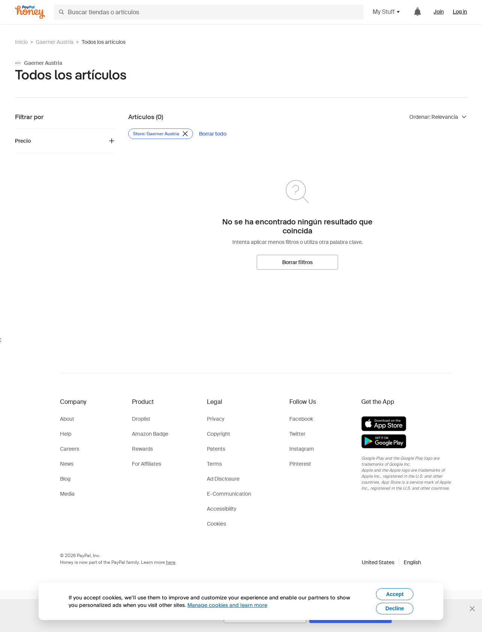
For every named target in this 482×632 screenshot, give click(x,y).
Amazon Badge (150, 433)
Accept (395, 594)
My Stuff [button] (387, 12)
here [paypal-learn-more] (170, 562)
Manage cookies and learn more (227, 605)
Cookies (216, 523)
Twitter (297, 433)
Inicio (21, 42)
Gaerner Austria (54, 42)
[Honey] (30, 12)
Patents (216, 448)
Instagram (301, 448)
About (67, 418)
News (66, 463)
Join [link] (439, 11)
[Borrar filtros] (297, 262)
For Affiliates (146, 463)
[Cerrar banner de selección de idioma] (472, 609)
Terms (214, 463)
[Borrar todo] (212, 134)
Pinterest (300, 463)
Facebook (301, 418)
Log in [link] (460, 11)
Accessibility (222, 508)
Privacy (216, 418)
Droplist (141, 418)
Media (67, 493)
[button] (391, 562)
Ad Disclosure (223, 478)
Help (65, 433)
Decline (394, 608)
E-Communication (229, 493)
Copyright (218, 433)
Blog (65, 478)
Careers (69, 448)
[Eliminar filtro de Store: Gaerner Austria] (160, 133)
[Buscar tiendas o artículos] (209, 11)
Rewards (142, 448)
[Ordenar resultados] (438, 117)
